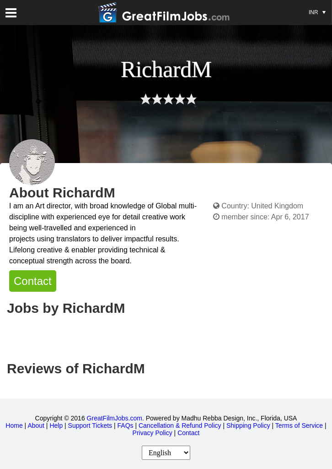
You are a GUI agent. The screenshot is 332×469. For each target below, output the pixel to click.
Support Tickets (90, 425)
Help (56, 425)
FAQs (126, 425)
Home (13, 425)
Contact (33, 281)
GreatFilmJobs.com (114, 418)
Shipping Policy (248, 425)
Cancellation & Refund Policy (180, 425)
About (35, 425)
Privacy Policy (152, 432)
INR (317, 8)
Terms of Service (299, 425)
